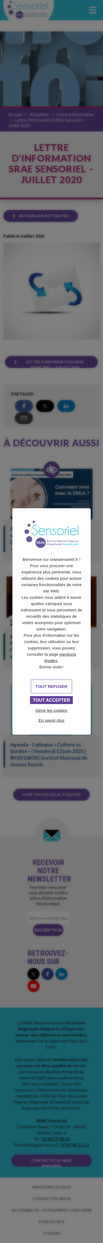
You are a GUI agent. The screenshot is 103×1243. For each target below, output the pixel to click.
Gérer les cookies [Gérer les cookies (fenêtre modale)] (51, 710)
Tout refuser (51, 686)
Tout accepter (51, 700)
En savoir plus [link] (51, 720)
